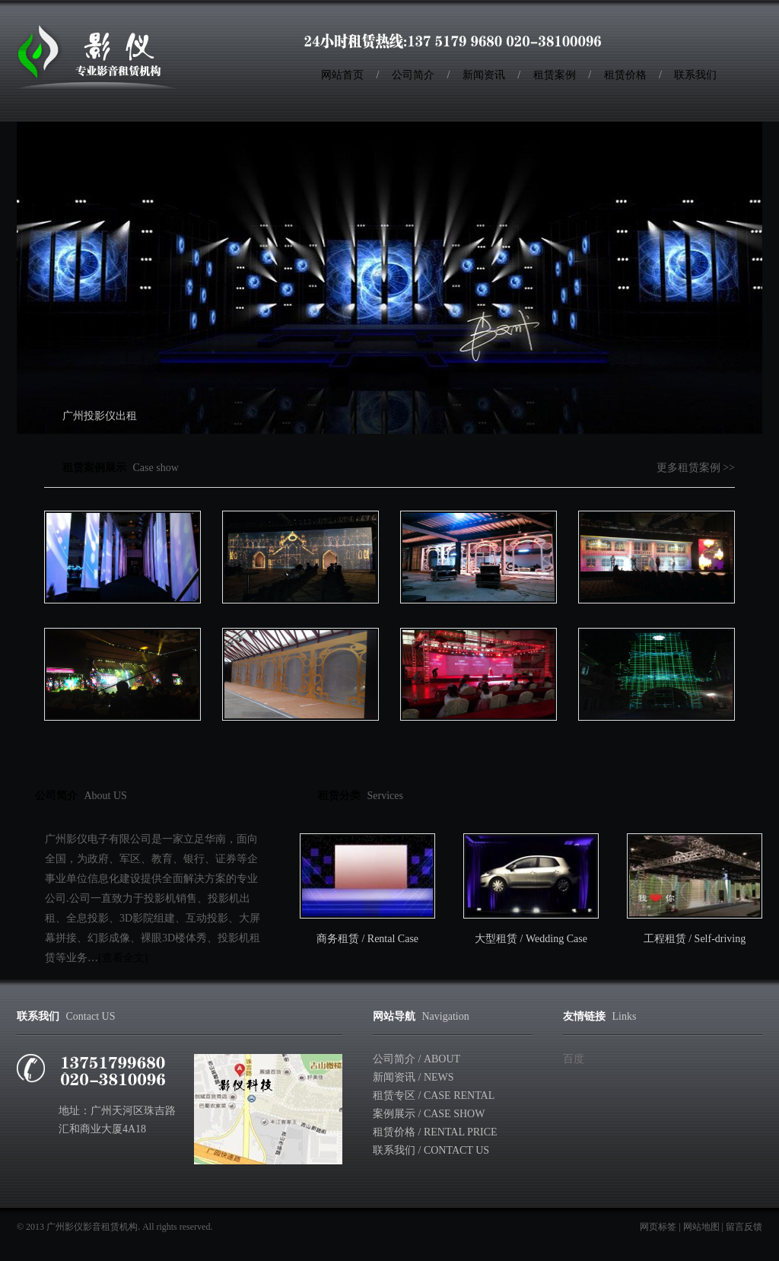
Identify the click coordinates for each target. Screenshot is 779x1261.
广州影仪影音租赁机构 (92, 1226)
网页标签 (658, 1226)
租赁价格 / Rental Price (435, 1132)
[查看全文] (123, 957)
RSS (738, 38)
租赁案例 (554, 75)
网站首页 (342, 75)
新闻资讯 (484, 75)
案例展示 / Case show (429, 1113)
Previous (44, 260)
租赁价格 (625, 75)
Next (735, 260)
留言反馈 (744, 1226)
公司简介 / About (416, 1059)
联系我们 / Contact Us (431, 1150)
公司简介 (413, 75)
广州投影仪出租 (99, 416)
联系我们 (695, 75)
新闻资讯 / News (413, 1077)
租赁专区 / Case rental (433, 1095)
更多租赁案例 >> (696, 467)
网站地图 (701, 1226)
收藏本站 (722, 38)
